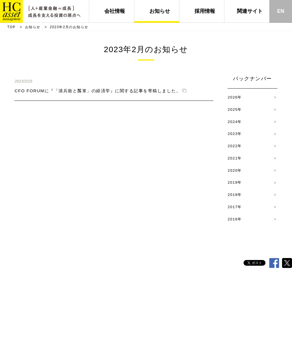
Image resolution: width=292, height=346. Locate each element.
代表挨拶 (59, 290)
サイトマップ (273, 290)
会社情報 (114, 11)
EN (280, 11)
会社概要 (33, 290)
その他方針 (217, 290)
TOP (11, 27)
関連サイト (250, 11)
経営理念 (133, 290)
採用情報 (204, 11)
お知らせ (159, 11)
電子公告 (245, 290)
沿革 (111, 290)
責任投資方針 (162, 290)
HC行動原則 (87, 290)
